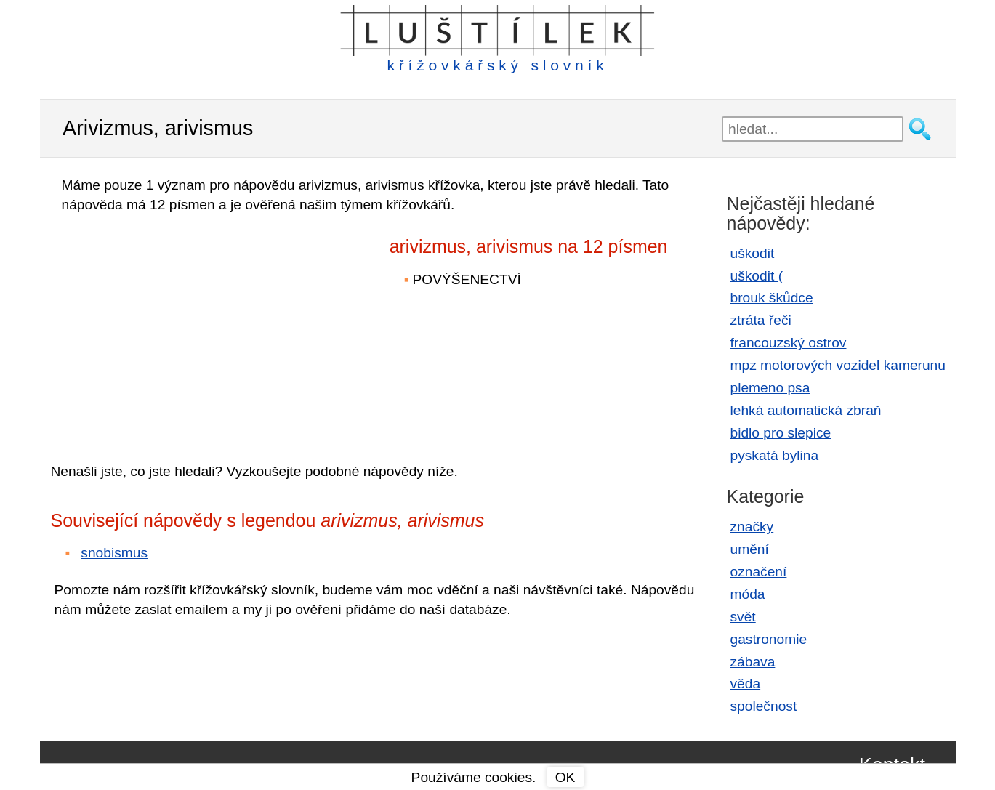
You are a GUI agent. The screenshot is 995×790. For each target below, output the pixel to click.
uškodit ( (756, 275)
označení (758, 571)
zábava (753, 661)
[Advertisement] (178, 328)
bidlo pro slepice (780, 432)
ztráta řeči (760, 320)
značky (752, 526)
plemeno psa (770, 387)
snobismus (114, 552)
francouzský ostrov (788, 342)
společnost (763, 706)
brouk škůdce (771, 297)
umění (749, 549)
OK (565, 777)
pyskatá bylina (774, 455)
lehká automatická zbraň (806, 410)
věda (745, 683)
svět (743, 616)
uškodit (752, 253)
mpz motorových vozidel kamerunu (838, 365)
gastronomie (768, 639)
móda (747, 594)
